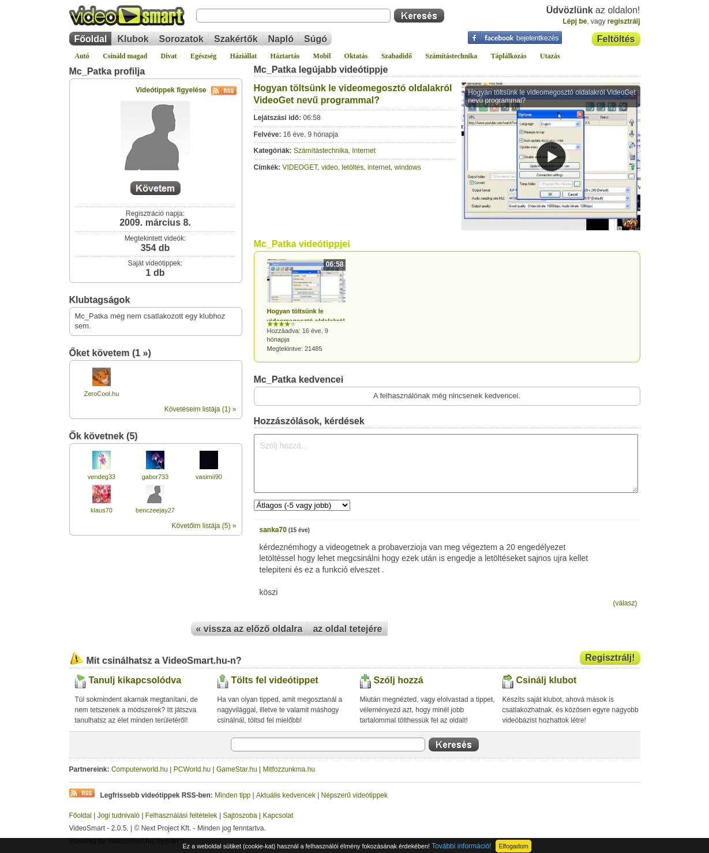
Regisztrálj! (610, 658)
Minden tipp (232, 795)
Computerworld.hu (139, 769)
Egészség (203, 56)
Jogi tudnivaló (118, 815)
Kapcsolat (278, 815)
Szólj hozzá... (446, 463)
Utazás (550, 56)
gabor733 (155, 476)
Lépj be (574, 21)
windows (408, 167)
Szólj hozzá (398, 680)
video (329, 167)
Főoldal (90, 39)
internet (379, 167)
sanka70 (273, 530)
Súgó (315, 39)
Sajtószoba (240, 815)
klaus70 (101, 510)
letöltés (352, 167)
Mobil (322, 56)
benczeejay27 (155, 510)
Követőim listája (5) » (203, 526)
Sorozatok (181, 39)
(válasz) (625, 603)
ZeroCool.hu (101, 393)
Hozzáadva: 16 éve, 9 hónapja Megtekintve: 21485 (306, 305)
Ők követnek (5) (103, 436)
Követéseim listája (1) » (200, 409)
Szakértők (236, 39)
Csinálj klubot (546, 680)
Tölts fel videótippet (274, 680)
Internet (364, 151)
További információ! (461, 846)
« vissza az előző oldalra (249, 629)
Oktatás (356, 56)
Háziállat (243, 56)
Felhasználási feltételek (181, 815)
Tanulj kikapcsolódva (135, 680)
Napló (281, 39)
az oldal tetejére (347, 629)
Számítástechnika (451, 56)
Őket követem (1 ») (110, 353)
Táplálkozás (509, 56)
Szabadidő (396, 56)
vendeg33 (101, 476)
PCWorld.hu (192, 769)
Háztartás (285, 56)
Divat (169, 56)
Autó (82, 56)
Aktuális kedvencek (286, 795)
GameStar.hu (236, 769)
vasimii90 (209, 476)
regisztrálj (623, 21)
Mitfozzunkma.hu (289, 769)
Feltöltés (616, 39)
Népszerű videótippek (354, 795)
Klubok (132, 39)
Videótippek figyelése (186, 90)
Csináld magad (125, 56)
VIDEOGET (300, 167)
